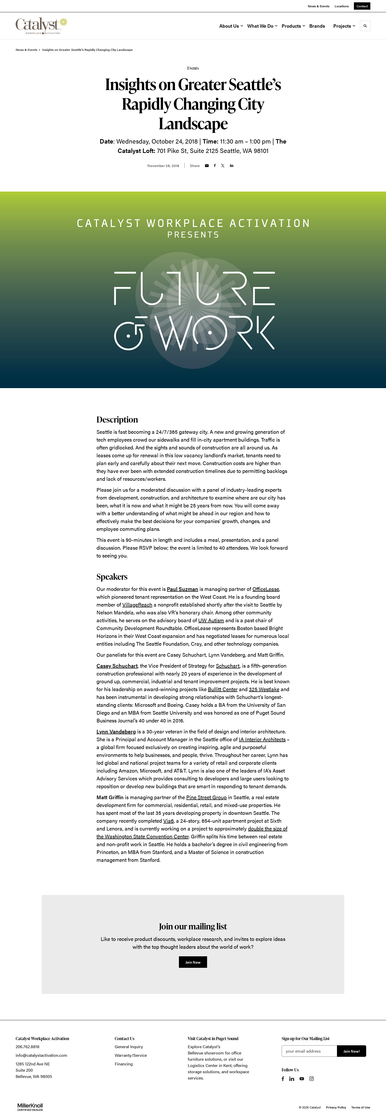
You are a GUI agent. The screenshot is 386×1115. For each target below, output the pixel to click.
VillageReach (137, 604)
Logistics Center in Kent (210, 1065)
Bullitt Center (223, 689)
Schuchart (228, 665)
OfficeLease (265, 588)
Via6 (168, 820)
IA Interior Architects (262, 739)
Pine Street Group (206, 797)
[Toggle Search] (365, 26)
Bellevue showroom (206, 1053)
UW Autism (211, 620)
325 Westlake (264, 689)
